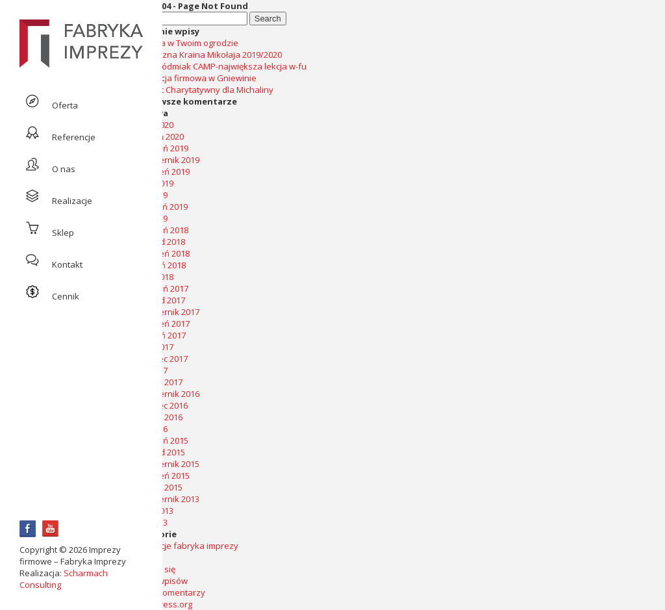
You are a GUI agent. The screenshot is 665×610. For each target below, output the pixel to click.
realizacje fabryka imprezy (185, 546)
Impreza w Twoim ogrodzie (185, 43)
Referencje (57, 133)
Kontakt (50, 260)
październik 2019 (166, 160)
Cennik (49, 292)
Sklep (46, 228)
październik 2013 (166, 499)
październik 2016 (166, 394)
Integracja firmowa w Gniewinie (195, 78)
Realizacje (55, 196)
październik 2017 (166, 312)
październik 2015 (166, 464)
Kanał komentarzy (169, 592)
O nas (47, 164)
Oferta (48, 101)
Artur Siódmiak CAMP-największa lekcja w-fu (220, 66)
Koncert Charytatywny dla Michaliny (203, 89)
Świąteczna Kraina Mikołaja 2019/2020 (207, 54)
